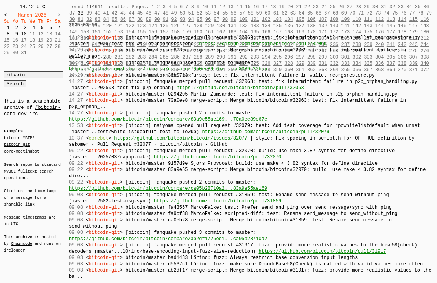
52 (199, 13)
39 (89, 13)
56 (233, 13)
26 (341, 7)
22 (307, 7)
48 (165, 13)
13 (230, 7)
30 (375, 7)
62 (284, 13)
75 (395, 13)
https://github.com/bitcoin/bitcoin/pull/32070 (217, 157)
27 (349, 7)
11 (213, 7)
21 (298, 7)
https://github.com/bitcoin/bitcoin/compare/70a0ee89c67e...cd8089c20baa (168, 69)
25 (333, 7)
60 (267, 13)
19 (281, 7)
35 (417, 7)
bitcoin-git (17, 144)
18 (273, 7)
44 (131, 13)
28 (358, 7)
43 (123, 13)
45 (140, 13)
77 (412, 13)
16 (256, 7)
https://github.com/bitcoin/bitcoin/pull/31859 (217, 201)
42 (114, 13)
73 (378, 13)
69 (344, 13)
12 (222, 7)
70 (352, 13)
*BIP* (29, 138)
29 (366, 7)
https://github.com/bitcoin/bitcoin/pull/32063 (240, 88)
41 (106, 13)
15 (248, 7)
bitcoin (12, 138)
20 (290, 7)
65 (310, 13)
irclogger (14, 245)
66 (318, 13)
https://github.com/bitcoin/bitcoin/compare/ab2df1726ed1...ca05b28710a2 (168, 238)
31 (383, 7)
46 (148, 13)
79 (429, 13)
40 (97, 13)
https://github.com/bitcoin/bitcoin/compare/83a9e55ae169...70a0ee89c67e (168, 119)
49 (174, 13)
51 (191, 13)
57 (242, 13)
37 (72, 13)
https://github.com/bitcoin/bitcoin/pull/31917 (322, 251)
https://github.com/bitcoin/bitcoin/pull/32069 (262, 43)
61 (276, 13)
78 (420, 13)
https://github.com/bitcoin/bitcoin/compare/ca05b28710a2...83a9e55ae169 (168, 188)
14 (239, 7)
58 (250, 13)
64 (301, 13)
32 (392, 7)
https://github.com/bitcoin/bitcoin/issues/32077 (180, 138)
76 (403, 13)
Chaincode (21, 239)
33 (400, 7)
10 (23, 34)
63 (293, 13)
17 (264, 7)
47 (157, 13)
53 (208, 13)
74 (386, 13)
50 (182, 13)
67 (327, 13)
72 (369, 13)
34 (409, 7)
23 (315, 7)
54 (216, 13)
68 (335, 13)
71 (361, 13)
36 (426, 7)
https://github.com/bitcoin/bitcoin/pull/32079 (265, 132)
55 (225, 13)
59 (259, 13)
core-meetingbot (21, 151)
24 (324, 7)
